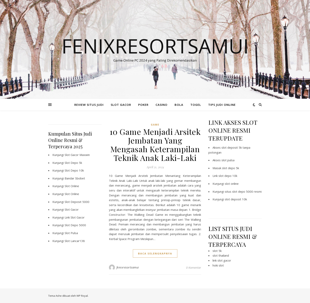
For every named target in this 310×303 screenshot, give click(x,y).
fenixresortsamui (127, 267)
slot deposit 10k (236, 199)
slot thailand (221, 255)
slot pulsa (227, 160)
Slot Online (72, 186)
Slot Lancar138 (75, 241)
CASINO (161, 105)
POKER (143, 105)
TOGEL (195, 105)
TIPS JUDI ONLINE (222, 105)
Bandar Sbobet (75, 178)
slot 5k (217, 251)
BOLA (179, 105)
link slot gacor (222, 260)
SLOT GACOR (121, 105)
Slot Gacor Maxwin (77, 155)
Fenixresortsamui (155, 46)
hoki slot (218, 265)
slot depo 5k (230, 168)
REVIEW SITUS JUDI (89, 105)
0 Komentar (193, 267)
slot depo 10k (227, 176)
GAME (155, 124)
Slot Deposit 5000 (77, 202)
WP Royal (82, 295)
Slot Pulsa (71, 233)
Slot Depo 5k (73, 163)
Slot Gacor (72, 209)
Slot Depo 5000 (75, 225)
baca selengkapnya (155, 253)
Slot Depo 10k (74, 170)
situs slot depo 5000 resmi (243, 191)
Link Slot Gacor (75, 217)
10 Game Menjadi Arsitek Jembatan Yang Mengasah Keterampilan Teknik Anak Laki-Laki (155, 144)
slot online (232, 184)
